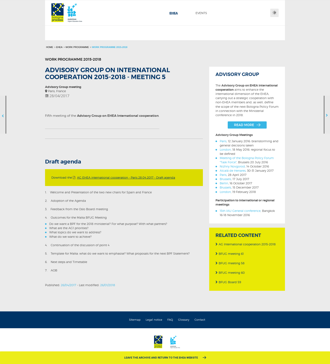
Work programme (77, 47)
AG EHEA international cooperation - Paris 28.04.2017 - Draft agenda (126, 177)
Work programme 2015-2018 (109, 47)
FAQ (170, 319)
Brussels (225, 179)
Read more (244, 125)
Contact (199, 319)
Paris (223, 141)
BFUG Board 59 (228, 281)
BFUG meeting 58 (230, 262)
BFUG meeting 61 (230, 253)
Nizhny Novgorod (232, 166)
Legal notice (154, 319)
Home (49, 47)
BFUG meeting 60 (230, 272)
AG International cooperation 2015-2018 (246, 243)
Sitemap (135, 319)
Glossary (183, 319)
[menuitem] (173, 13)
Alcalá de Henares (233, 170)
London (225, 149)
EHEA (59, 47)
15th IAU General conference (240, 211)
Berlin (224, 183)
